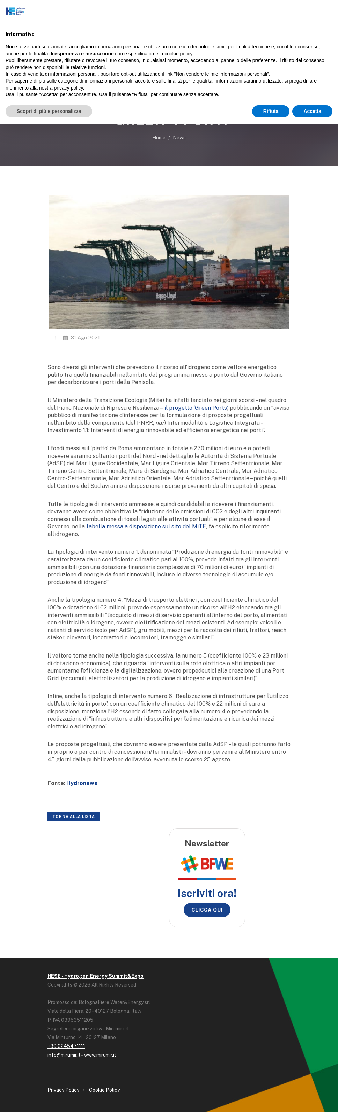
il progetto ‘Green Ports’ (195, 408)
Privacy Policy (63, 1090)
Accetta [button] (312, 111)
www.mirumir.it (100, 1055)
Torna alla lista (73, 816)
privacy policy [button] (68, 88)
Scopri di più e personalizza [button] (49, 111)
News (179, 137)
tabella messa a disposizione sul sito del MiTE (146, 526)
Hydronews (81, 783)
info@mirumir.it (64, 1055)
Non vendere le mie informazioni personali (221, 74)
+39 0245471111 (66, 1046)
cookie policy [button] (178, 53)
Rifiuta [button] (271, 111)
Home (159, 137)
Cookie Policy (104, 1090)
